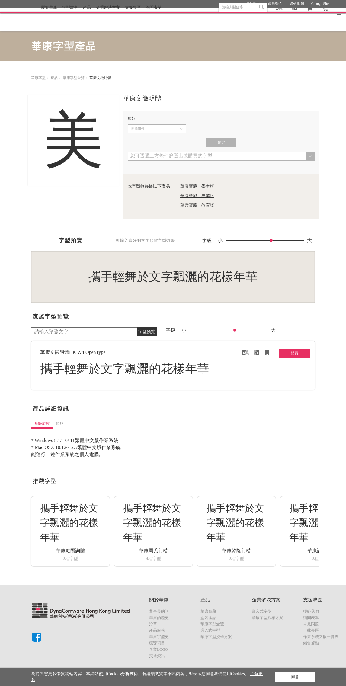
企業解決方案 (108, 19)
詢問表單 (311, 617)
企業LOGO (158, 649)
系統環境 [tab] (42, 423)
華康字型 (38, 78)
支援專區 (133, 19)
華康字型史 (159, 636)
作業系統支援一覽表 (320, 636)
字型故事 (70, 19)
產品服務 (157, 630)
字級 (207, 240)
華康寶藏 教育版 (197, 205)
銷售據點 (311, 643)
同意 (295, 677)
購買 (294, 353)
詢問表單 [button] (154, 19)
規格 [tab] (60, 423)
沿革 (153, 624)
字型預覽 (146, 331)
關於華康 (49, 19)
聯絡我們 (311, 611)
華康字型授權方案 (216, 636)
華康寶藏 (208, 611)
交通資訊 (157, 655)
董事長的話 (159, 611)
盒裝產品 (208, 617)
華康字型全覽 (74, 78)
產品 (87, 19)
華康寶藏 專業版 (197, 196)
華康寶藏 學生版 (197, 186)
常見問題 (311, 624)
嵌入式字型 (210, 630)
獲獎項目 (157, 643)
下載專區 (311, 630)
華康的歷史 (159, 617)
